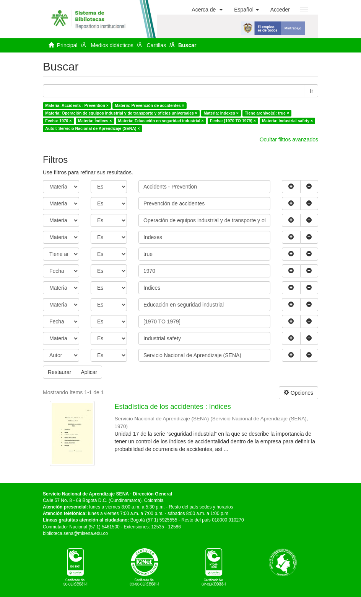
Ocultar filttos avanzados (289, 139)
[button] (207, 9)
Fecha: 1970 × (58, 120)
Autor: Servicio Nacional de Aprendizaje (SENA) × (92, 128)
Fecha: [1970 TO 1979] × (233, 120)
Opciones (298, 393)
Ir (311, 91)
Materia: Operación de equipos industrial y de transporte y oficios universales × (121, 113)
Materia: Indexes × (220, 113)
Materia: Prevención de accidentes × (149, 105)
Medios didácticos (112, 45)
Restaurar (59, 372)
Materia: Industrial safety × (287, 120)
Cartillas (156, 45)
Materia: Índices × (95, 120)
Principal (67, 45)
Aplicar (89, 372)
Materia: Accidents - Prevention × (77, 105)
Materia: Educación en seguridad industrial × (161, 120)
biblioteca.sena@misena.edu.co (75, 533)
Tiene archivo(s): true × (267, 113)
